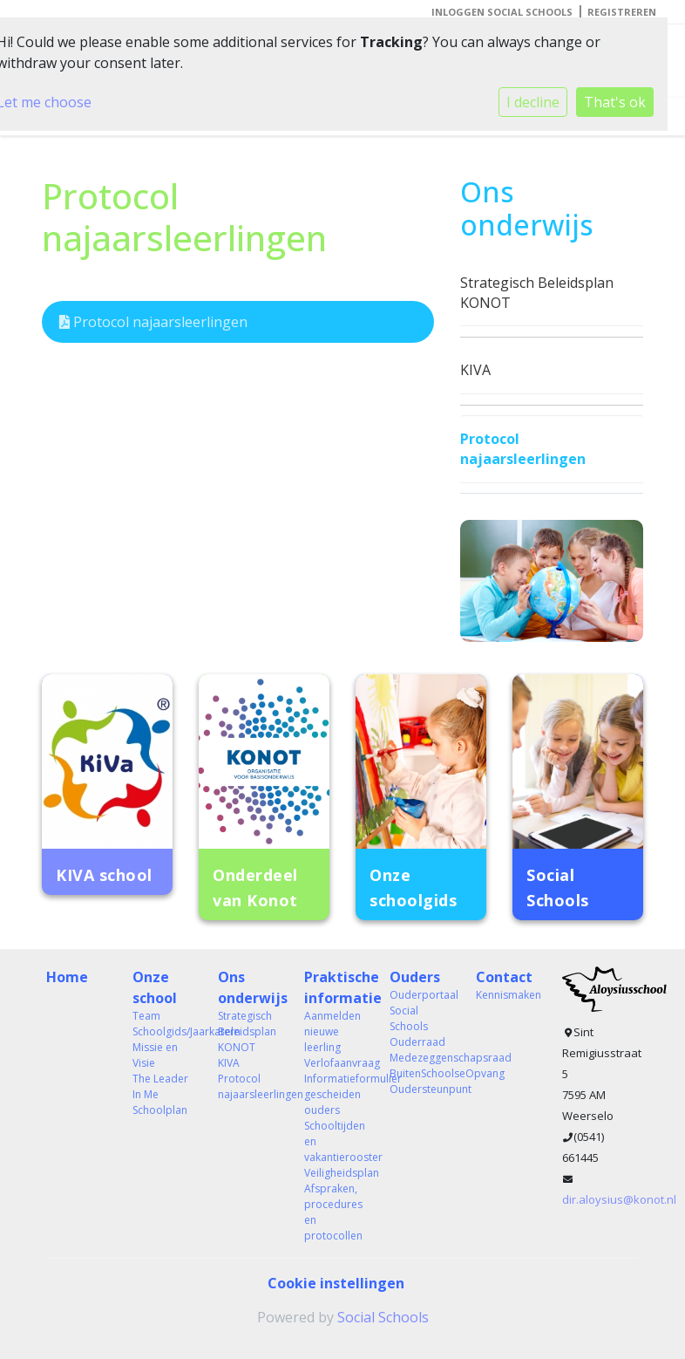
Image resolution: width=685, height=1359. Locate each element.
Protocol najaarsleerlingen (153, 321)
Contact (504, 977)
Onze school (154, 987)
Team (146, 1015)
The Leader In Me (160, 1086)
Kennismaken (506, 994)
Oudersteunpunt (420, 1089)
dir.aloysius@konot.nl (619, 1199)
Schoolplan (159, 1110)
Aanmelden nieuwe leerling (332, 1031)
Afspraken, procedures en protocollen (333, 1212)
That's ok (615, 102)
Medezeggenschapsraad (420, 1057)
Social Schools (383, 1317)
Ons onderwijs (248, 987)
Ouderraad (417, 1042)
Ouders (415, 977)
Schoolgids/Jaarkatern (162, 1031)
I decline (533, 102)
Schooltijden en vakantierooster (334, 1141)
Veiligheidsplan (334, 1172)
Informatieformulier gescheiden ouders (334, 1094)
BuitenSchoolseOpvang (420, 1073)
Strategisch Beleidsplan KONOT (537, 292)
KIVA (475, 369)
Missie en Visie (155, 1055)
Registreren (621, 11)
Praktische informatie (334, 987)
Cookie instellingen (336, 1283)
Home (67, 977)
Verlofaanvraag (334, 1062)
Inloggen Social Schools (502, 11)
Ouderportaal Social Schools (420, 1010)
